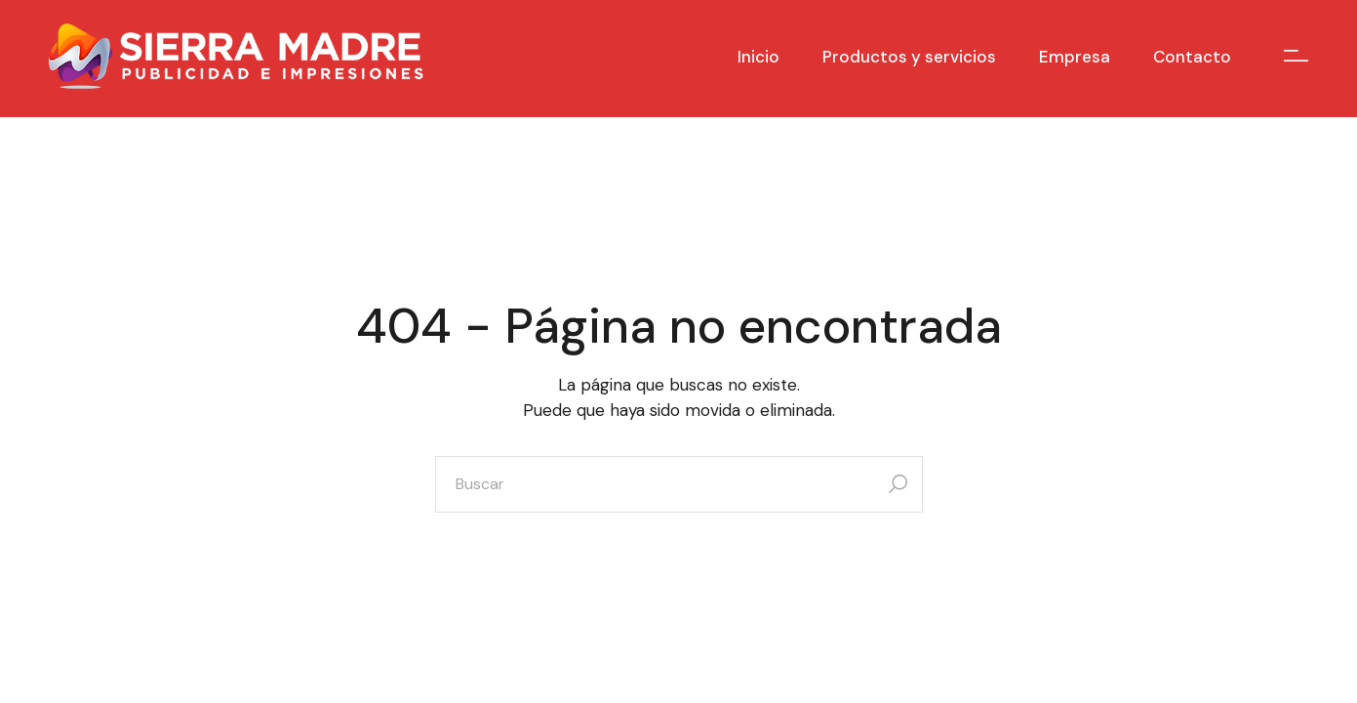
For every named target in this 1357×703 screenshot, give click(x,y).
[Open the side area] (1296, 56)
